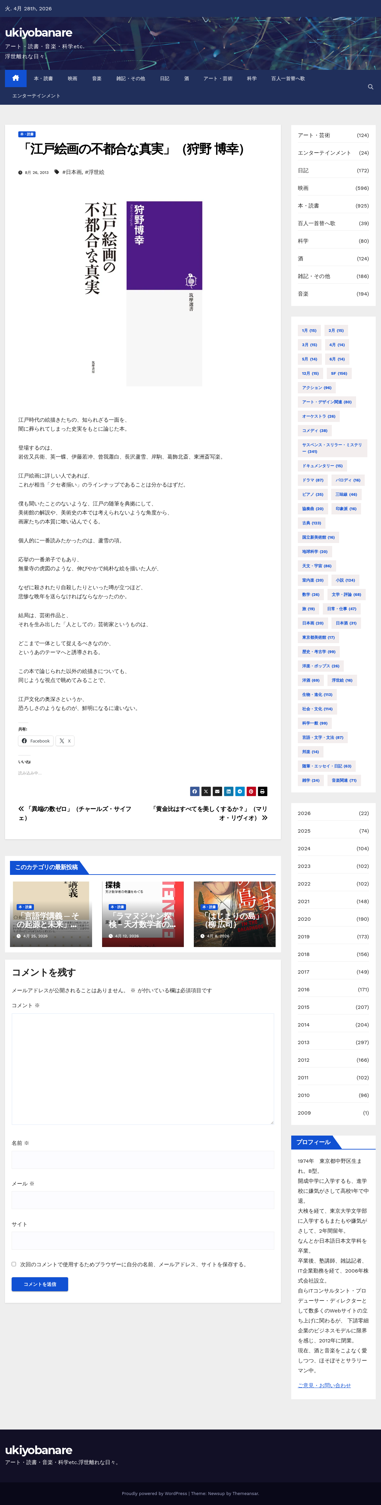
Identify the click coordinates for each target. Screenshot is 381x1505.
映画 (72, 78)
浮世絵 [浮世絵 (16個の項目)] (342, 680)
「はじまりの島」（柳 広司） (231, 920)
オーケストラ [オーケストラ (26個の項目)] (319, 416)
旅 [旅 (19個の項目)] (308, 609)
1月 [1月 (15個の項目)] (309, 330)
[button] (370, 87)
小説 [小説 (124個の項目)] (345, 580)
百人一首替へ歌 (288, 78)
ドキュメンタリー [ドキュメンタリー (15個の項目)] (322, 466)
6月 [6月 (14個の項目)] (337, 359)
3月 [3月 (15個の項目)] (310, 345)
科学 (252, 78)
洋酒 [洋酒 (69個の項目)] (311, 680)
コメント (26, 1005)
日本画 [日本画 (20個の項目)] (313, 623)
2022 (304, 884)
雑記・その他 (130, 78)
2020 (304, 919)
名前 (20, 1143)
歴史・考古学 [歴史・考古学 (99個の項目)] (319, 651)
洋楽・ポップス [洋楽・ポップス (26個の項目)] (321, 666)
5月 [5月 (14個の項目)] (310, 359)
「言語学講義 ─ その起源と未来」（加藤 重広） (48, 924)
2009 (304, 1113)
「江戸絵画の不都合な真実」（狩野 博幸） (134, 149)
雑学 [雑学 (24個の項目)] (311, 780)
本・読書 (43, 78)
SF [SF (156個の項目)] (339, 373)
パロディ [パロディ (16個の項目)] (348, 480)
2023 (304, 866)
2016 (304, 989)
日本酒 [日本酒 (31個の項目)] (346, 623)
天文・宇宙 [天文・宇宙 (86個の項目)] (317, 566)
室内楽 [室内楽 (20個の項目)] (313, 580)
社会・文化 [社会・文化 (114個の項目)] (317, 709)
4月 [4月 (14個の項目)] (337, 345)
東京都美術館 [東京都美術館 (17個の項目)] (318, 637)
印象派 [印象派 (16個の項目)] (346, 508)
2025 (304, 831)
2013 (304, 1042)
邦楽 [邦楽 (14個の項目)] (310, 752)
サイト (20, 1224)
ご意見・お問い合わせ (324, 1385)
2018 (304, 954)
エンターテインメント (36, 96)
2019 (304, 936)
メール (23, 1183)
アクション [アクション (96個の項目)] (317, 387)
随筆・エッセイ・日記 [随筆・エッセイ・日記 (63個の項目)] (327, 766)
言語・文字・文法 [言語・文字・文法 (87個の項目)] (323, 737)
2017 (304, 972)
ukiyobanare (38, 33)
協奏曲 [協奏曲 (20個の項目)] (313, 508)
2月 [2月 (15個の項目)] (336, 330)
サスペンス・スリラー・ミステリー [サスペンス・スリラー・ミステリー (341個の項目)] (332, 449)
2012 (304, 1060)
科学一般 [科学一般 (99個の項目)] (315, 723)
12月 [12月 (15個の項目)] (310, 373)
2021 (304, 901)
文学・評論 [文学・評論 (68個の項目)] (346, 594)
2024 (304, 848)
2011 (303, 1077)
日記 (165, 78)
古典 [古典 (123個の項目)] (311, 523)
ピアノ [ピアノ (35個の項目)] (312, 494)
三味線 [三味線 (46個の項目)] (346, 494)
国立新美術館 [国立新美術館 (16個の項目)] (318, 537)
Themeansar (245, 1493)
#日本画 (72, 172)
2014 (304, 1025)
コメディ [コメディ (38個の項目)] (315, 430)
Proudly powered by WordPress (155, 1493)
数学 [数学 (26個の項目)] (311, 594)
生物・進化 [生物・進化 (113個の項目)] (317, 694)
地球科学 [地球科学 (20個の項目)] (315, 551)
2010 (304, 1095)
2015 (304, 1007)
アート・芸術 (217, 78)
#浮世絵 (94, 172)
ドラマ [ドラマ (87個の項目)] (313, 480)
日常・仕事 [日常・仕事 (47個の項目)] (342, 609)
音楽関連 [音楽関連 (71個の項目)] (344, 780)
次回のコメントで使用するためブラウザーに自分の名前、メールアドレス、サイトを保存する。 (134, 1264)
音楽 (97, 78)
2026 (304, 813)
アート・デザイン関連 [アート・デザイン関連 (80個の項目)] (327, 402)
